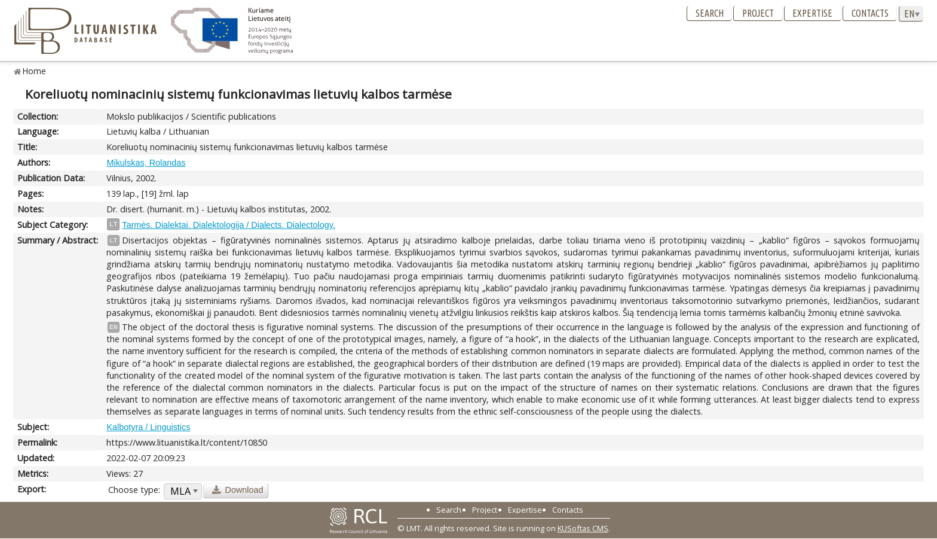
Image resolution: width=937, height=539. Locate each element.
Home (34, 71)
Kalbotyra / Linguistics (148, 427)
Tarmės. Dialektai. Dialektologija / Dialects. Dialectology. (228, 225)
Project (758, 13)
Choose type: (134, 489)
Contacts (870, 13)
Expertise (812, 13)
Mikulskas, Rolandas (145, 163)
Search (710, 13)
